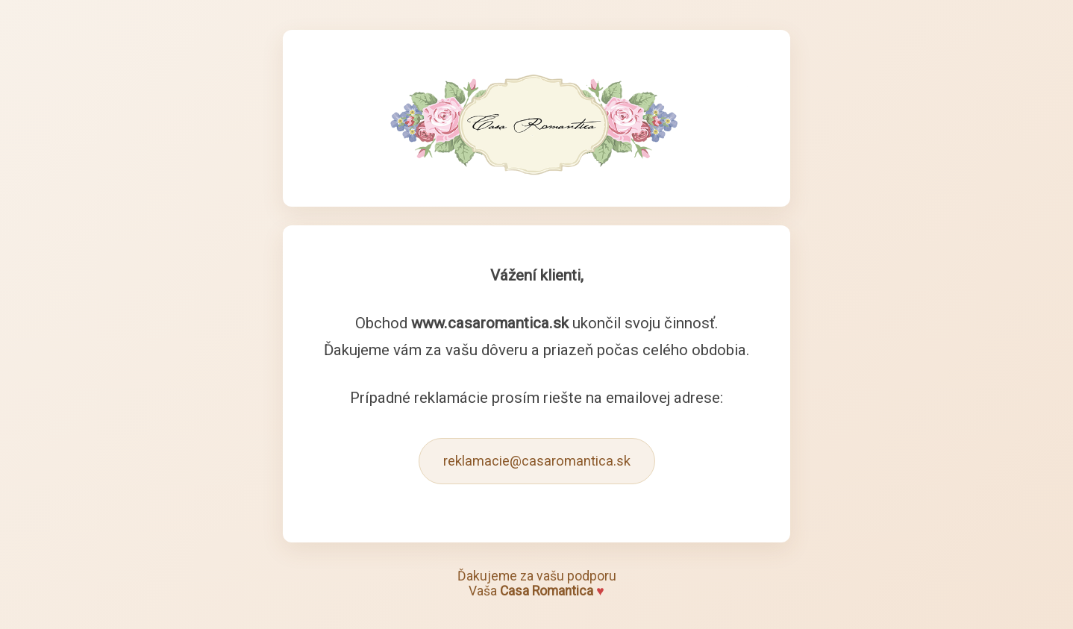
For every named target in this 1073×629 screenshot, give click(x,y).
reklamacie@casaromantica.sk (537, 461)
